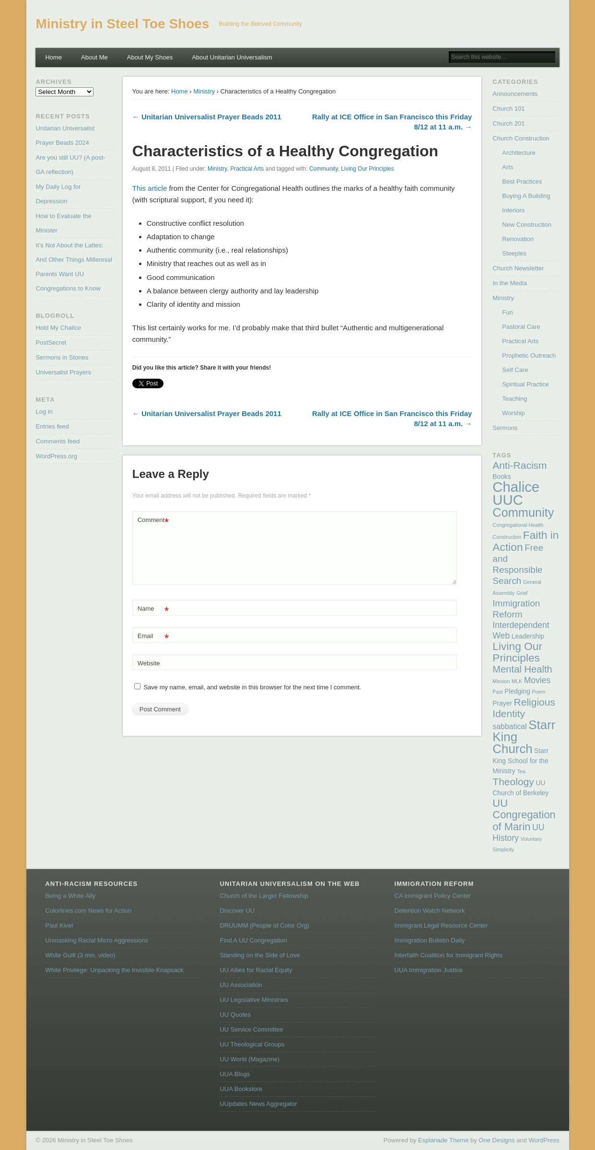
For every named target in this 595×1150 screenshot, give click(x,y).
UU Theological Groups (252, 1044)
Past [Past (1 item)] (497, 692)
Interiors (513, 210)
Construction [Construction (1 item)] (506, 537)
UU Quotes (235, 1014)
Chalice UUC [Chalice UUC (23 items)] (515, 493)
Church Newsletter (518, 268)
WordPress (543, 1140)
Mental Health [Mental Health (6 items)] (522, 669)
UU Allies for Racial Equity (256, 970)
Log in (43, 411)
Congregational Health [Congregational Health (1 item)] (517, 525)
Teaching (514, 398)
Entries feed (52, 426)
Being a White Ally (70, 895)
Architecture (518, 152)
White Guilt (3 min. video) (80, 955)
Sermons (504, 427)
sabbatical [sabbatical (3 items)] (509, 726)
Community (323, 168)
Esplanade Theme (443, 1140)
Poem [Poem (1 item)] (539, 692)
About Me (94, 57)
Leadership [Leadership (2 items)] (528, 636)
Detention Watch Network (430, 910)
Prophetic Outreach (529, 355)
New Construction (526, 224)
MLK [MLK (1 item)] (517, 681)
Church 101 (508, 108)
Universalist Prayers (63, 372)
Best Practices (522, 181)
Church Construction (520, 138)
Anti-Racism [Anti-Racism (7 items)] (519, 465)
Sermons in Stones (61, 357)
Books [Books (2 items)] (501, 476)
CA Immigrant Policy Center (433, 895)
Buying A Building (526, 195)
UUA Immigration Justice (429, 970)
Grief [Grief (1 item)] (521, 593)
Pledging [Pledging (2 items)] (517, 691)
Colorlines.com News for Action (88, 910)
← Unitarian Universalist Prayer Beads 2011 (206, 117)
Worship (513, 413)
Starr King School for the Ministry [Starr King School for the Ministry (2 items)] (520, 761)
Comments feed (57, 441)
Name (153, 609)
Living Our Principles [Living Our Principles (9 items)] (517, 652)
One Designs (496, 1140)
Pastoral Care (521, 326)
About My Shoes (150, 57)
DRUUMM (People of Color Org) (264, 925)
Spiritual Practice (525, 384)
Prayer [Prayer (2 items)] (502, 703)
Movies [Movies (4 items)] (537, 680)
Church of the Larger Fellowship (264, 895)
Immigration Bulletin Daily (430, 940)
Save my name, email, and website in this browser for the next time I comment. (252, 687)
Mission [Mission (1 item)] (501, 681)
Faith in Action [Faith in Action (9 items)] (525, 541)
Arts (507, 167)
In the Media (509, 283)
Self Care (515, 369)
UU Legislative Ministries (254, 999)
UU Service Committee (251, 1029)
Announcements (514, 93)
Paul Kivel (59, 925)
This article (149, 188)
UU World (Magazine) (250, 1059)
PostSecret (50, 342)
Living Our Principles (367, 168)
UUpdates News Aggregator (258, 1103)
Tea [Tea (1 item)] (521, 771)
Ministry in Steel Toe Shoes (122, 23)
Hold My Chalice (58, 327)
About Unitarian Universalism (232, 57)
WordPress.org (56, 456)
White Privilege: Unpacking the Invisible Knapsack (114, 970)
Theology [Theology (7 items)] (513, 781)
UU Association (241, 984)
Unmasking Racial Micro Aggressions (96, 940)
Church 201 (508, 123)
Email (153, 636)
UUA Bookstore (241, 1088)
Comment (153, 520)
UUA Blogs (235, 1074)
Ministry (204, 91)
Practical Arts (247, 168)
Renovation (518, 239)
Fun (507, 312)
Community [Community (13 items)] (523, 512)
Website (149, 663)
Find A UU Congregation (253, 940)
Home (53, 57)
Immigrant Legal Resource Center (441, 925)
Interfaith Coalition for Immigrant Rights (448, 955)
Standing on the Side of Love (260, 955)
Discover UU (237, 910)
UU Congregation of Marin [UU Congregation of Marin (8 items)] (523, 814)
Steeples (514, 253)
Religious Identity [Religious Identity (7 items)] (523, 708)
